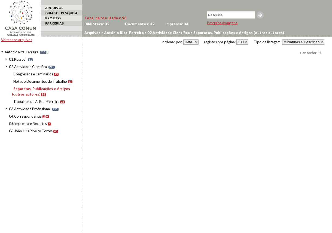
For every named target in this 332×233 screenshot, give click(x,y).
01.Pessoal (17, 59)
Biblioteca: (96, 24)
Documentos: (139, 24)
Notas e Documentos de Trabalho (40, 81)
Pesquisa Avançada (222, 23)
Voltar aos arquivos (16, 40)
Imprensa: (176, 24)
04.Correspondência (25, 116)
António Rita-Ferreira (21, 52)
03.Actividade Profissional (30, 109)
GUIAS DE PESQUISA (61, 13)
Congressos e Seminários (33, 74)
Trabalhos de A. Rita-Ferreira (36, 101)
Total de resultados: (105, 18)
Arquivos (92, 32)
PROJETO (53, 18)
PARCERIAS (54, 23)
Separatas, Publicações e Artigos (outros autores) (238, 32)
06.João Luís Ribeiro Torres (31, 131)
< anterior (308, 53)
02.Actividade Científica (28, 67)
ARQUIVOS (54, 8)
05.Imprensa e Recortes (28, 123)
